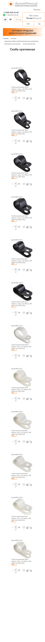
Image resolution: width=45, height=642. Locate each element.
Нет (28, 24)
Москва (37, 9)
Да (39, 24)
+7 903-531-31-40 (11, 12)
